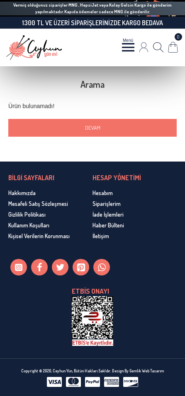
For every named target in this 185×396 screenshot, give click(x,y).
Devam (92, 127)
